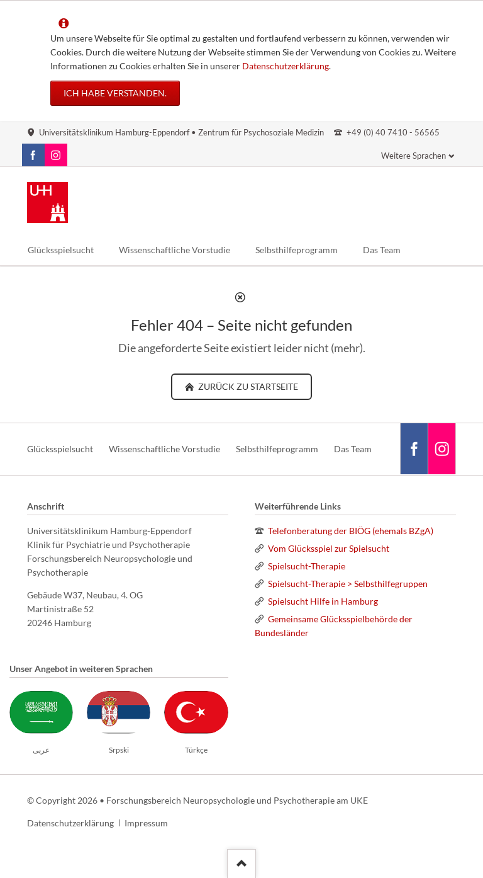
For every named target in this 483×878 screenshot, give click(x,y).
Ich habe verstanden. (115, 93)
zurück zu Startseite (247, 386)
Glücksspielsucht (60, 448)
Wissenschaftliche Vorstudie (164, 448)
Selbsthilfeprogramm (277, 448)
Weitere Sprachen (413, 156)
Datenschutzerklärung (285, 65)
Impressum (146, 823)
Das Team (353, 448)
